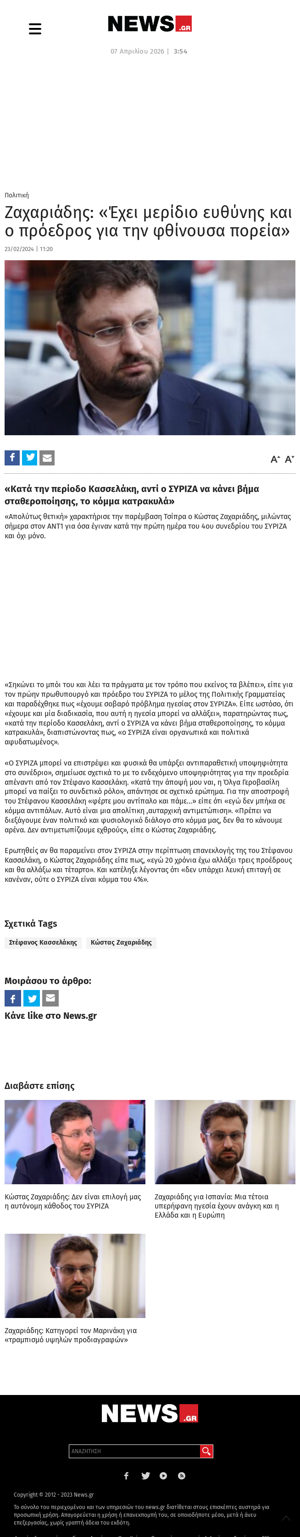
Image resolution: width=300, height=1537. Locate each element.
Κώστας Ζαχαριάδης (121, 942)
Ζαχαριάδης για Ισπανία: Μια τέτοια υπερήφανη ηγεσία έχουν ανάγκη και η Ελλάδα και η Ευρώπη (217, 1206)
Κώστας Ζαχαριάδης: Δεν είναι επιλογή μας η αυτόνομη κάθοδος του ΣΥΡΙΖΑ (73, 1201)
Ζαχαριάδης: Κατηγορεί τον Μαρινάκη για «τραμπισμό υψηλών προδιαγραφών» (71, 1335)
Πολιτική (17, 195)
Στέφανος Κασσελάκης (43, 942)
